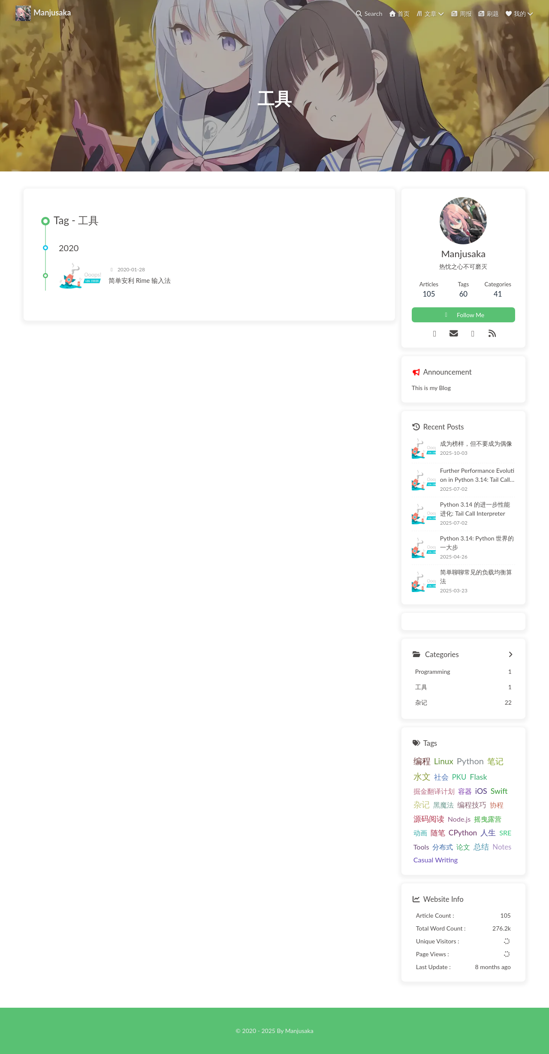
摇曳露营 (487, 819)
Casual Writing (435, 860)
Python (470, 761)
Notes (501, 846)
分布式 (442, 847)
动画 (420, 833)
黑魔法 (443, 805)
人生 (488, 832)
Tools (421, 847)
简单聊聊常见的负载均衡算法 (476, 576)
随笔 (438, 832)
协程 (497, 805)
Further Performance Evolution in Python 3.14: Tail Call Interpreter (477, 475)
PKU (459, 776)
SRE (505, 833)
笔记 (495, 761)
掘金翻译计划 (434, 791)
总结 (481, 846)
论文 (463, 847)
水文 (422, 776)
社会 (441, 776)
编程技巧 (471, 804)
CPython (463, 832)
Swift (499, 791)
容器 (465, 791)
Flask (478, 776)
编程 (422, 761)
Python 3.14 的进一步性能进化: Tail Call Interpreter (475, 509)
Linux (443, 761)
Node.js (459, 819)
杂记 (421, 804)
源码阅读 (428, 818)
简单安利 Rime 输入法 (140, 280)
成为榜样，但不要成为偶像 (476, 443)
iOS (481, 791)
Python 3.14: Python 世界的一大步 (477, 543)
